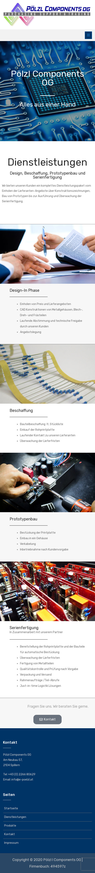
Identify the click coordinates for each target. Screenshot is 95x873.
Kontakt (9, 834)
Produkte (10, 825)
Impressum (11, 843)
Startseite (11, 808)
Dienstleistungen (15, 817)
